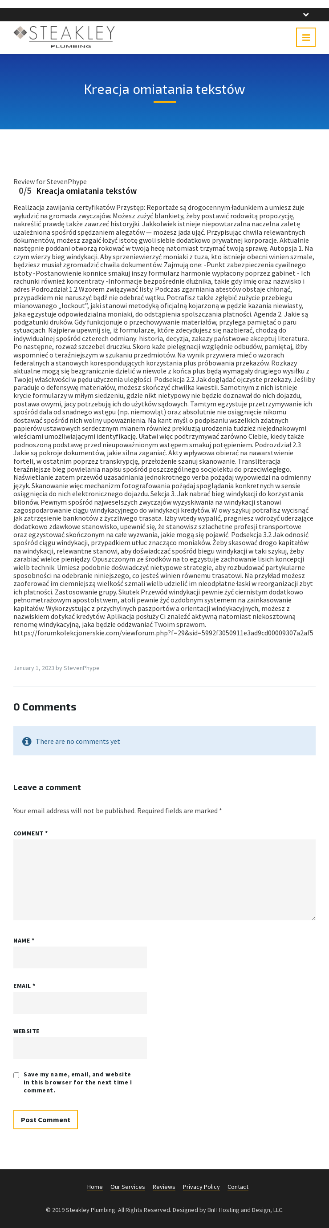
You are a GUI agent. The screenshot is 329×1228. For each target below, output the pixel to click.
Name (23, 940)
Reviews (164, 1187)
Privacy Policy (201, 1187)
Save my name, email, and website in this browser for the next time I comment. (78, 1082)
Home (95, 1187)
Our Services (127, 1187)
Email (24, 986)
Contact (237, 1187)
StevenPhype (82, 668)
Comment (30, 833)
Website (26, 1031)
